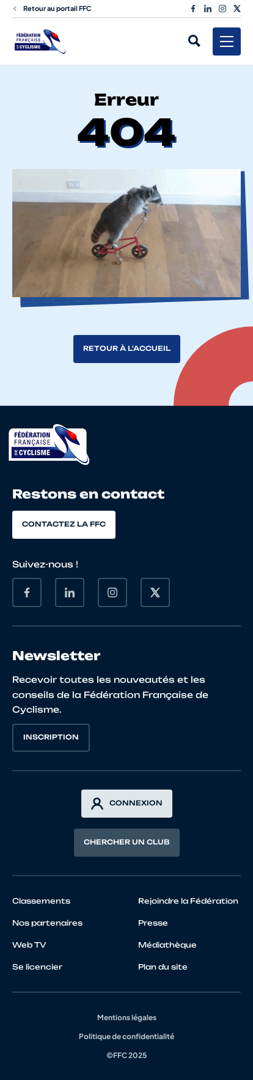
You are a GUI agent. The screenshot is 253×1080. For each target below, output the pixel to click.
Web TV (29, 944)
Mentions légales (126, 1017)
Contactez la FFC (64, 524)
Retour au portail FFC (52, 8)
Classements (41, 900)
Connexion (127, 803)
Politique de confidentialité (126, 1036)
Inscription (51, 737)
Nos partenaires (47, 922)
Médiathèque (167, 944)
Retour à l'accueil (126, 348)
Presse (153, 922)
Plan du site (163, 966)
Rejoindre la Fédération (188, 900)
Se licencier (37, 966)
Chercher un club (127, 842)
